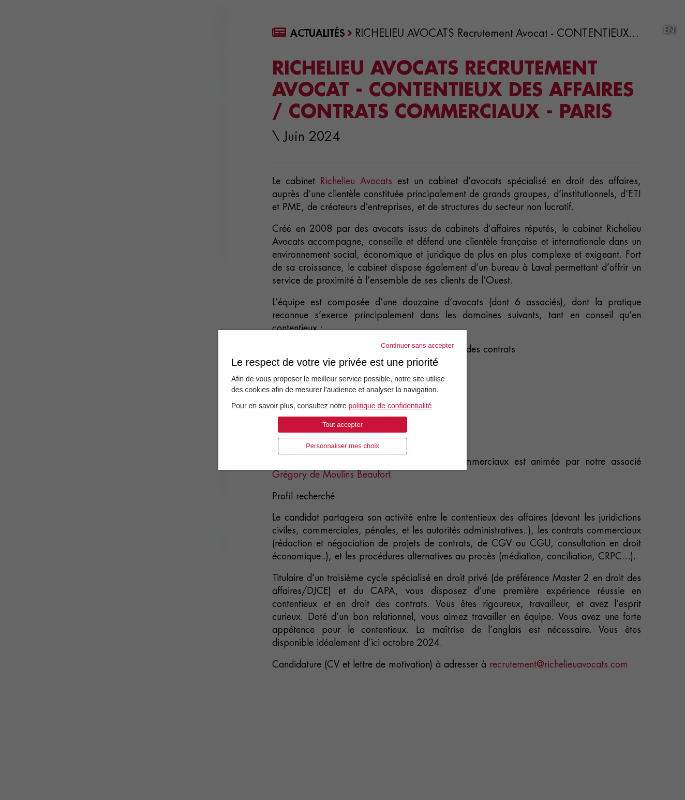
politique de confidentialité (389, 406)
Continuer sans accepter (417, 345)
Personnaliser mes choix (342, 446)
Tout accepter (342, 424)
